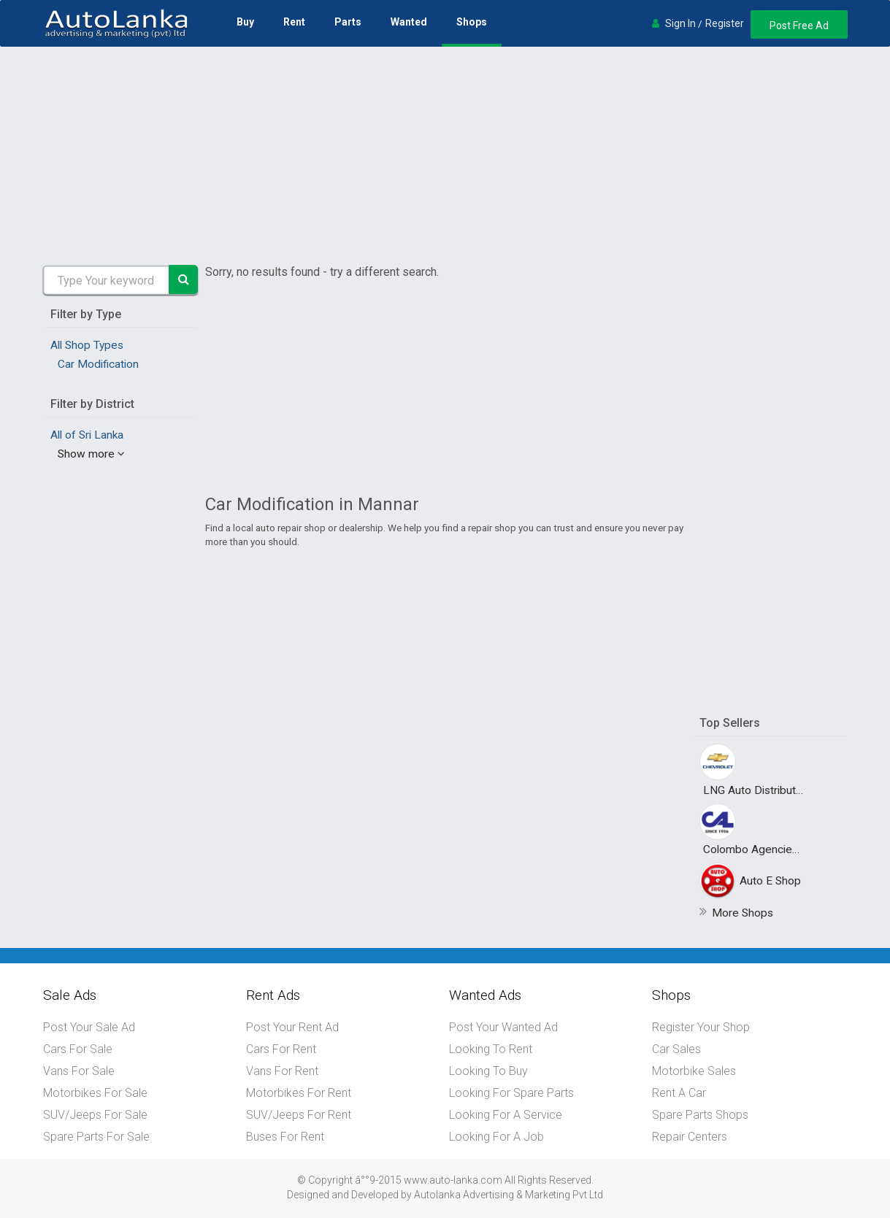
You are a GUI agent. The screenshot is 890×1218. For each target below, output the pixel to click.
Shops (471, 22)
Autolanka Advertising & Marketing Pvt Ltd (508, 1194)
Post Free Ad (799, 25)
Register (724, 23)
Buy (245, 22)
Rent (294, 22)
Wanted (409, 22)
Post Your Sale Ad (89, 1027)
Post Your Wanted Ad (503, 1027)
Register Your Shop (701, 1027)
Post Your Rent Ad (292, 1027)
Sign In (680, 23)
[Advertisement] (445, 156)
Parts (347, 22)
